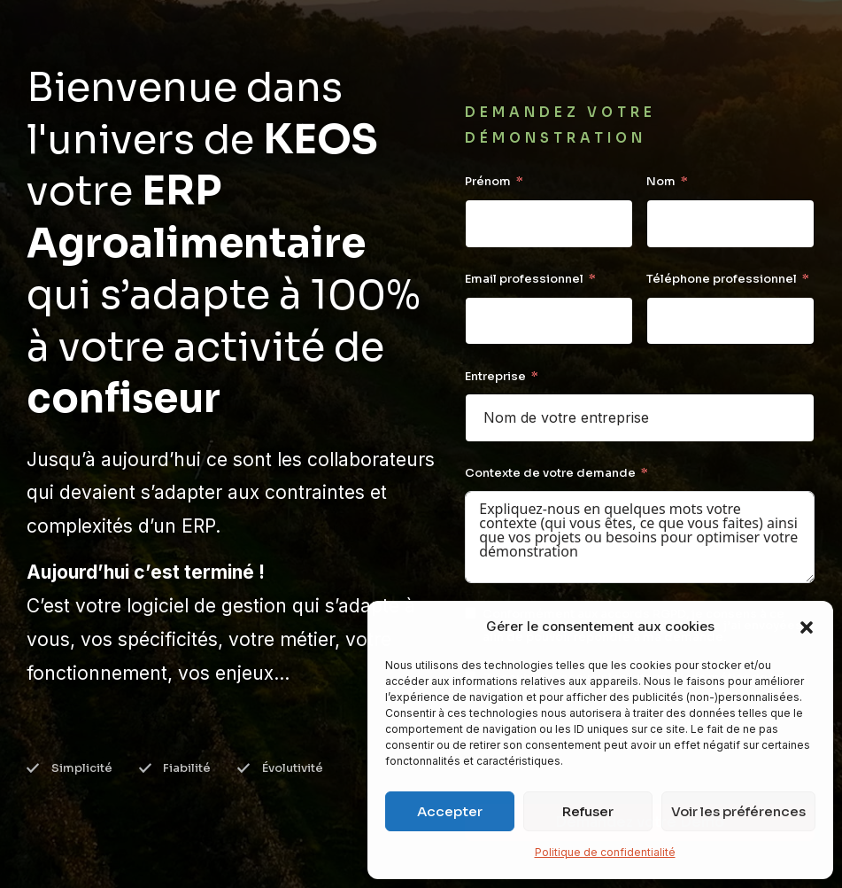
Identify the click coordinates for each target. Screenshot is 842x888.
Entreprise (495, 376)
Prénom (488, 181)
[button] (806, 627)
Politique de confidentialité (605, 852)
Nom (661, 181)
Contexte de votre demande (550, 472)
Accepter (450, 811)
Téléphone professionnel (721, 278)
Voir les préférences (738, 811)
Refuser (588, 811)
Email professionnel (524, 278)
